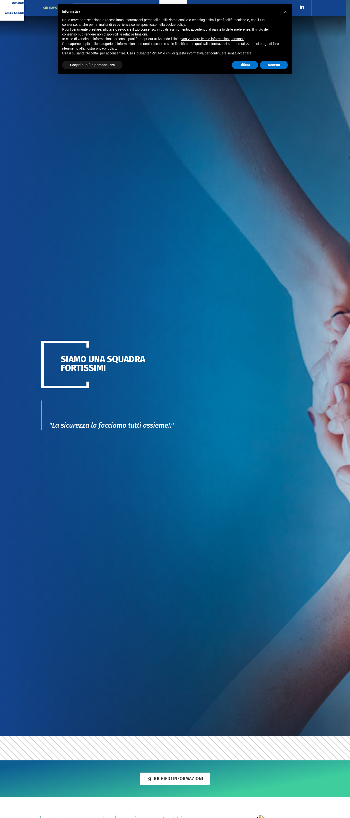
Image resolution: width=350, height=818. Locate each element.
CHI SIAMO (51, 8)
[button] (285, 12)
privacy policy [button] (106, 48)
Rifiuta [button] (245, 65)
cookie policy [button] (175, 24)
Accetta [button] (274, 65)
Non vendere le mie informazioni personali (212, 39)
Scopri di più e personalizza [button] (92, 65)
